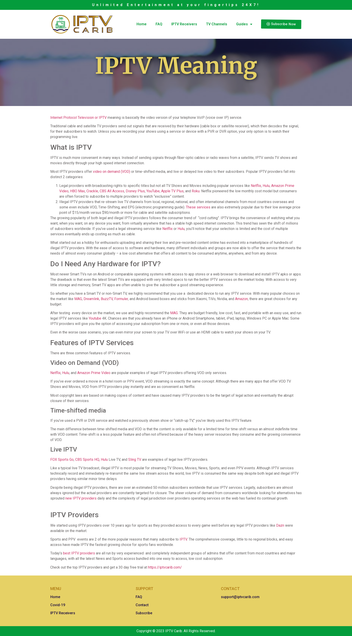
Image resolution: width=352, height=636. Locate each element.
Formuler (120, 299)
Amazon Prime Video (93, 373)
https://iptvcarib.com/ (165, 567)
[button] (281, 24)
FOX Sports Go (62, 459)
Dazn (279, 525)
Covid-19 (57, 605)
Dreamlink (91, 299)
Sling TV (134, 459)
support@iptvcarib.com (240, 597)
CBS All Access (111, 191)
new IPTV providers (80, 498)
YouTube (152, 191)
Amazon (241, 299)
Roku (195, 191)
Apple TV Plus (172, 191)
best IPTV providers (78, 553)
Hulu (266, 186)
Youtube (94, 318)
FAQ (159, 24)
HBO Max (77, 191)
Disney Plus (135, 191)
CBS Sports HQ (86, 459)
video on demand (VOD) (111, 171)
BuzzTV (106, 299)
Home (141, 24)
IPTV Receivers (184, 24)
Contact (142, 605)
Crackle (92, 191)
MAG (77, 299)
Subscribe (144, 613)
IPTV (183, 539)
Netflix (255, 186)
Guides (244, 24)
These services (197, 207)
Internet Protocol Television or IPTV (78, 117)
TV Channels (216, 24)
